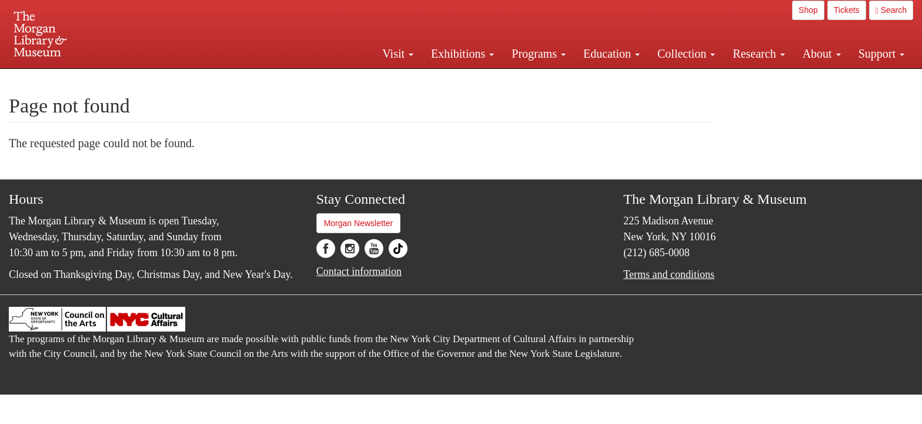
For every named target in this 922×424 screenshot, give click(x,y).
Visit (397, 53)
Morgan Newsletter (358, 223)
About (822, 53)
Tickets (847, 10)
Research (758, 53)
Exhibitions (462, 53)
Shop (808, 10)
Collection (686, 53)
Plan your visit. (321, 78)
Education (611, 53)
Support (881, 53)
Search (891, 10)
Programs (539, 53)
